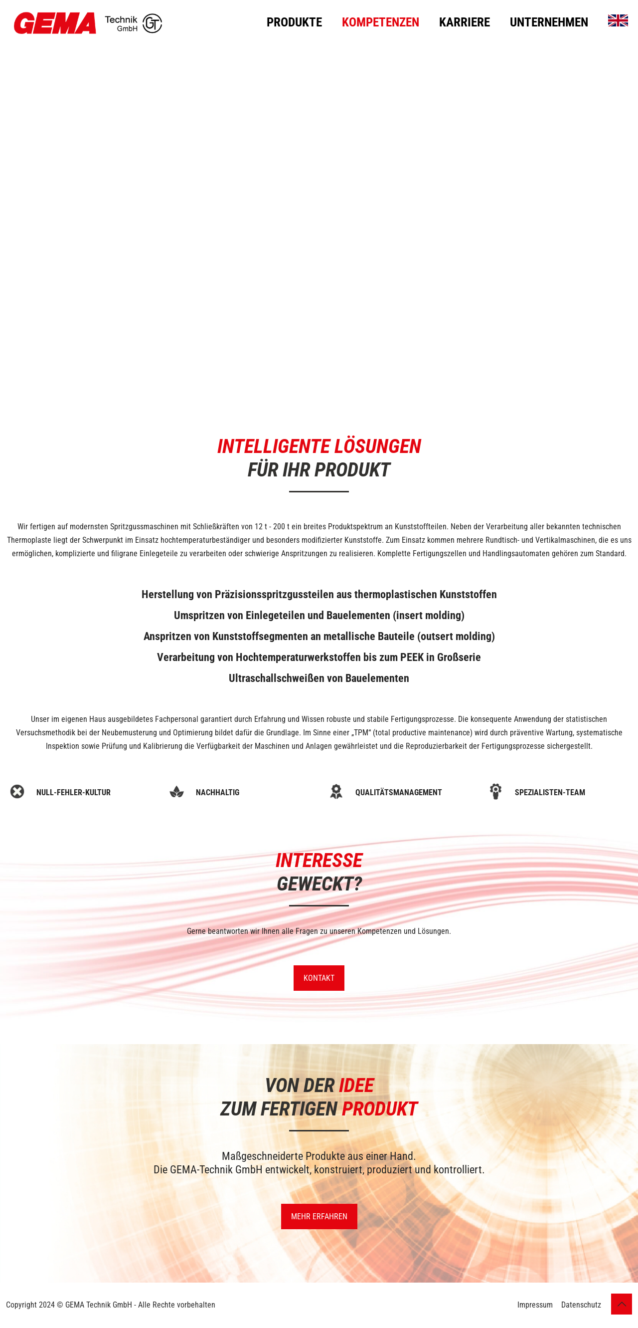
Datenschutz (581, 1305)
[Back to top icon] (621, 1304)
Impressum (535, 1305)
